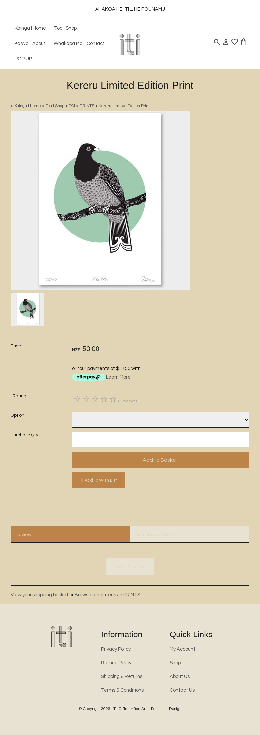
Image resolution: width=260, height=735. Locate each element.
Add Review (130, 566)
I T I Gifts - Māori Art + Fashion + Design (146, 709)
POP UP (23, 58)
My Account (182, 649)
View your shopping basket (39, 594)
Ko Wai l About (30, 43)
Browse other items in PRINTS (107, 594)
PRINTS (87, 106)
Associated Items (154, 534)
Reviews (24, 534)
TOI (72, 106)
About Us (180, 676)
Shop (175, 662)
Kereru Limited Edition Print (124, 106)
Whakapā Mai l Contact (79, 43)
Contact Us (182, 690)
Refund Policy (116, 662)
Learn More (118, 377)
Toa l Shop (65, 28)
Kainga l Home (30, 28)
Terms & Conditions (122, 690)
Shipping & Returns (121, 676)
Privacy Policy (116, 649)
